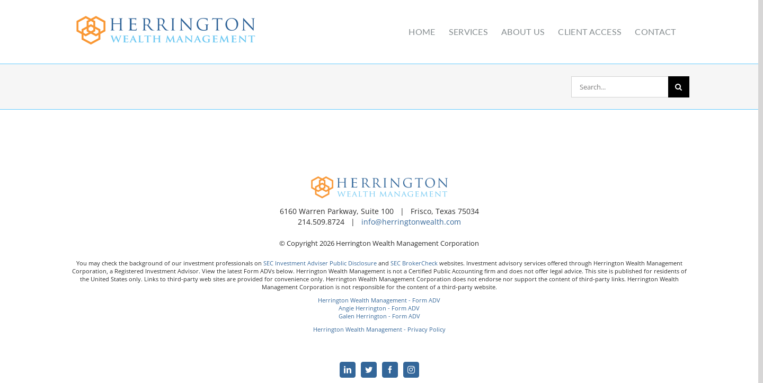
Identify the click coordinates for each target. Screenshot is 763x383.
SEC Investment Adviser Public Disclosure (320, 263)
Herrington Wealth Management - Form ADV (379, 300)
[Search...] (619, 86)
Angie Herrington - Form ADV (379, 308)
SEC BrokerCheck (414, 263)
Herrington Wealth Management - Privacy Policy (379, 329)
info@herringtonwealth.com (411, 222)
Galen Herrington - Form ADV (379, 316)
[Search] (678, 86)
